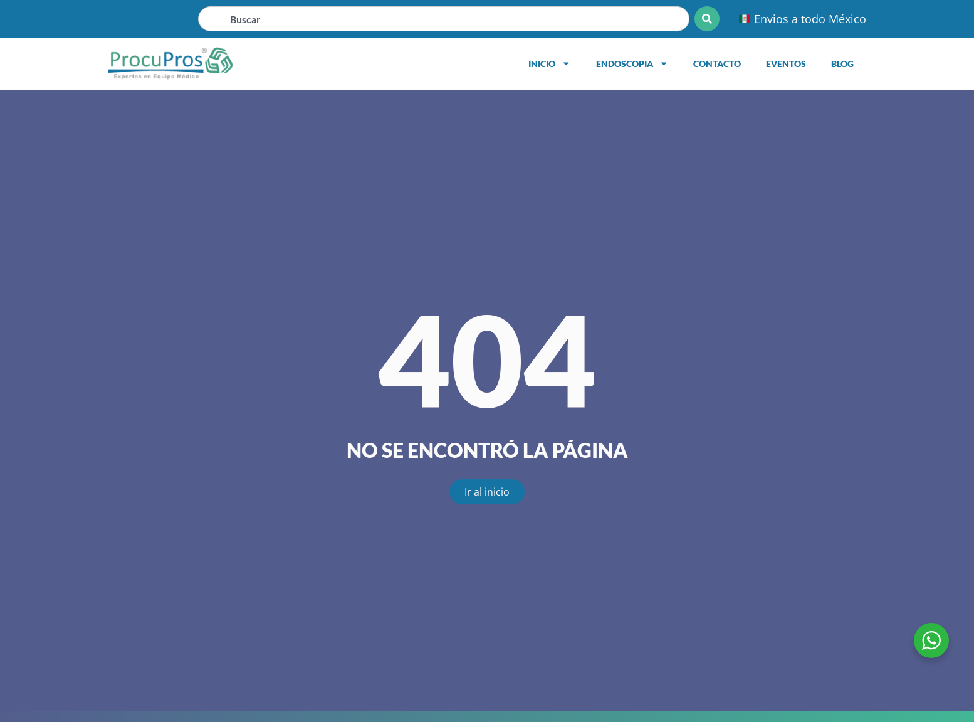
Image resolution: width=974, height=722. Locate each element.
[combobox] (443, 18)
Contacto (717, 63)
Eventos (786, 63)
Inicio (549, 63)
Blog (842, 63)
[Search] (707, 18)
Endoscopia (632, 63)
